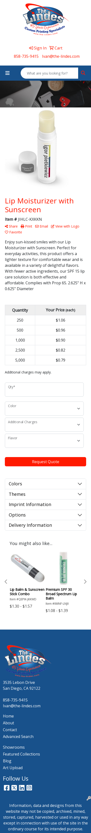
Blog (7, 761)
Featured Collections (21, 754)
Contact (10, 729)
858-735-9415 (26, 56)
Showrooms (14, 747)
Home (8, 716)
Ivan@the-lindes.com (61, 56)
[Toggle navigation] (7, 73)
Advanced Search (18, 736)
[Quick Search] (49, 73)
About (8, 723)
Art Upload (13, 767)
